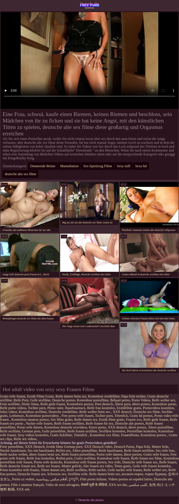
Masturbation (69, 166)
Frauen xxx (133, 419)
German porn (31, 431)
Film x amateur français (27, 485)
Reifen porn (64, 458)
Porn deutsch (104, 404)
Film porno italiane (93, 479)
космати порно (132, 474)
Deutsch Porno (124, 446)
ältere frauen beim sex (44, 454)
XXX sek (22, 489)
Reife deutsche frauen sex (18, 466)
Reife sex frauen (48, 466)
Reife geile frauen (53, 404)
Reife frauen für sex (99, 423)
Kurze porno (97, 427)
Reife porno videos (13, 408)
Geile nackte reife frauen (125, 470)
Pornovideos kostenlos (158, 408)
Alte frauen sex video (98, 466)
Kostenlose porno (164, 404)
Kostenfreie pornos (80, 404)
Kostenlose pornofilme (92, 400)
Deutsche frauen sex (31, 474)
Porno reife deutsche (48, 462)
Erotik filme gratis (111, 419)
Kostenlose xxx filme (104, 435)
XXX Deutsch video (98, 446)
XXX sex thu (118, 485)
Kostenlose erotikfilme (103, 396)
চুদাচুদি (73, 479)
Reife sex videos (25, 439)
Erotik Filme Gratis (40, 396)
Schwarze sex (56, 474)
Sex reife (114, 462)
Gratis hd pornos (141, 415)
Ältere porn (122, 404)
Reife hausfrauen (110, 450)
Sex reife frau (165, 450)
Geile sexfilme (40, 400)
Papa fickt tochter (133, 396)
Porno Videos (141, 400)
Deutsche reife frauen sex (139, 462)
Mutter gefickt (72, 466)
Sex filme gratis (61, 419)
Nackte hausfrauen (13, 450)
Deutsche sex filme (146, 412)
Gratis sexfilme (84, 458)
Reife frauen (167, 462)
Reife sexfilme (10, 431)
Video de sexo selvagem (62, 485)
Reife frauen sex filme (146, 458)
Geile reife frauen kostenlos (152, 466)
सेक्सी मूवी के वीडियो (94, 485)
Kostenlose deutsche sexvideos (65, 427)
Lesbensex (16, 415)
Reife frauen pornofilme (78, 454)
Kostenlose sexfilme (33, 412)
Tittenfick (121, 415)
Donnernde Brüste (42, 166)
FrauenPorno (130, 435)
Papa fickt (143, 446)
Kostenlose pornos (154, 435)
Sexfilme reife (78, 474)
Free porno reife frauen (77, 415)
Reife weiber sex (163, 400)
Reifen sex (63, 450)
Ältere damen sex (53, 470)
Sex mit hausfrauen (41, 450)
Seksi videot (8, 412)
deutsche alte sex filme (20, 174)
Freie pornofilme (11, 446)
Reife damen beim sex (71, 396)
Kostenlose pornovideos (43, 415)
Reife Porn (21, 400)
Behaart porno (120, 400)
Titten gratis (122, 466)
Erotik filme (54, 446)
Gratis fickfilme (61, 435)
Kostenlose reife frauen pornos (85, 462)
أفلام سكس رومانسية (51, 479)
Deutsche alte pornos (89, 5)
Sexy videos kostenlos (33, 435)
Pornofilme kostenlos (141, 431)
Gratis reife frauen (12, 396)
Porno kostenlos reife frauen (19, 470)
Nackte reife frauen (39, 423)
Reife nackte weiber (13, 454)
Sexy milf (123, 166)
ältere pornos (141, 404)
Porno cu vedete (23, 479)
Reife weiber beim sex (95, 412)
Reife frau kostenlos (101, 408)
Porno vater (55, 408)
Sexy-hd (141, 166)
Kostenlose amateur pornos (30, 419)
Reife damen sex (85, 419)
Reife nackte (97, 470)
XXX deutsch (122, 412)
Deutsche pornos (63, 400)
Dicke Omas (30, 404)
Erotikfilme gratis (129, 408)
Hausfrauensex (75, 408)
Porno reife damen (29, 427)
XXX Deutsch (35, 446)
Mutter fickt (160, 446)
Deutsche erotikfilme (63, 412)
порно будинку (155, 474)
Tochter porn (37, 408)
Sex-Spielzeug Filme (97, 166)
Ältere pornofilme (160, 427)
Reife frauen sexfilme (69, 423)
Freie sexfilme (10, 404)
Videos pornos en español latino (130, 479)
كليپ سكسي (138, 485)
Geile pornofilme (54, 431)
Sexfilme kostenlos (112, 431)
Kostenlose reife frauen (113, 458)
